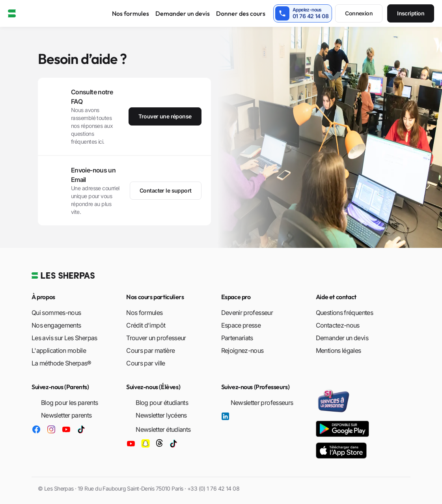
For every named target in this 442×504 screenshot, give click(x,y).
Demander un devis (182, 13)
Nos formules (130, 13)
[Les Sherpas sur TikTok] (81, 429)
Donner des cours (240, 13)
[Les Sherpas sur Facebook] (36, 429)
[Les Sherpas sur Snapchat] (145, 442)
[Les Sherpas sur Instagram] (51, 429)
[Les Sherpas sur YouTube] (66, 429)
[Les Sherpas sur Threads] (159, 442)
